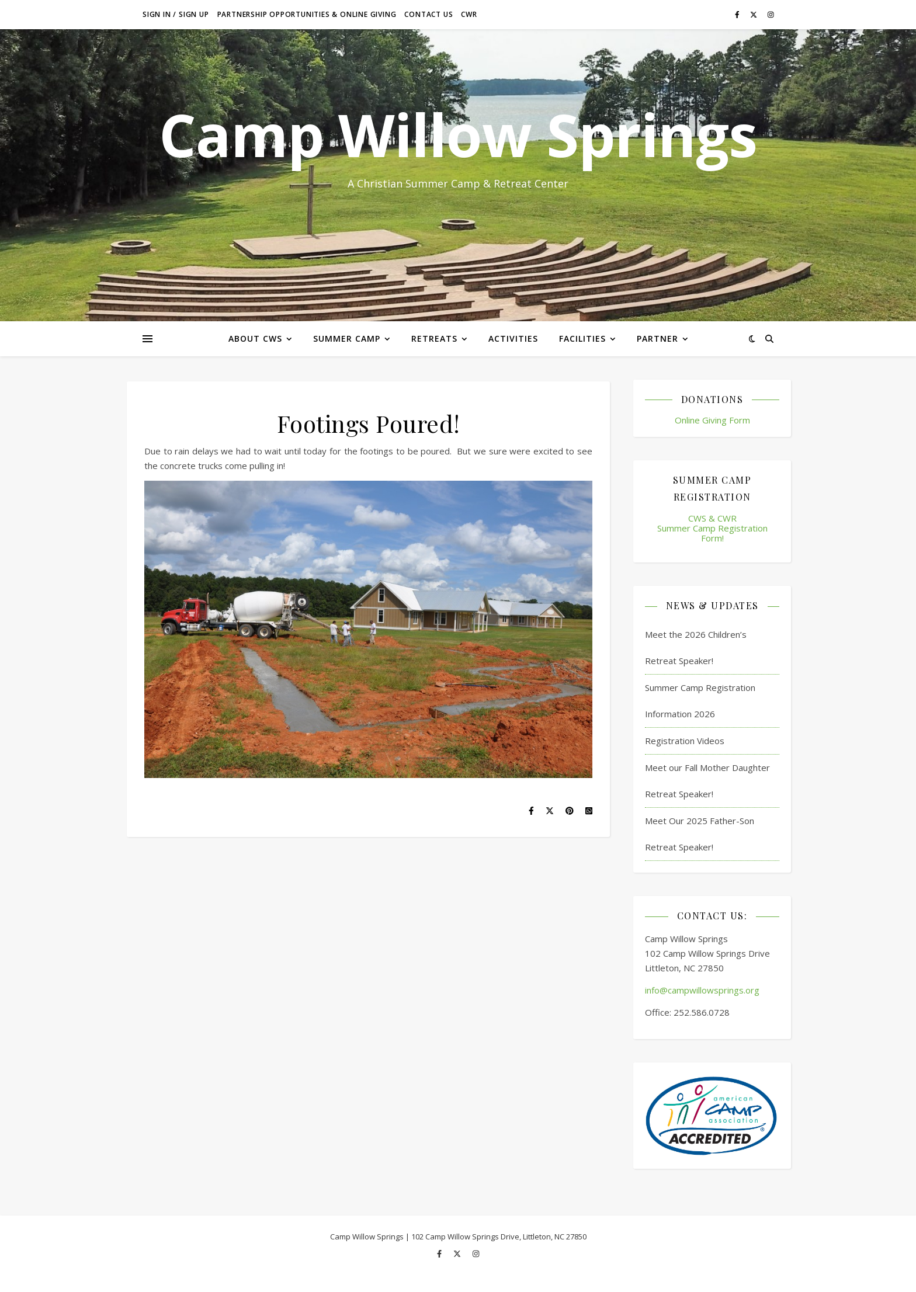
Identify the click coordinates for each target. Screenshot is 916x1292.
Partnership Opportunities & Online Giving (307, 14)
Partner (657, 338)
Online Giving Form (712, 420)
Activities (513, 338)
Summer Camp (346, 338)
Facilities (582, 338)
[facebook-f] (738, 14)
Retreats (434, 338)
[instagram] (771, 14)
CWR (469, 14)
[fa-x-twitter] (754, 14)
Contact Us (428, 14)
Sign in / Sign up (176, 14)
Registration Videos (684, 740)
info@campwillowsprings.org (702, 990)
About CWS (255, 338)
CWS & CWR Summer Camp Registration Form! (712, 528)
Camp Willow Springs (458, 134)
